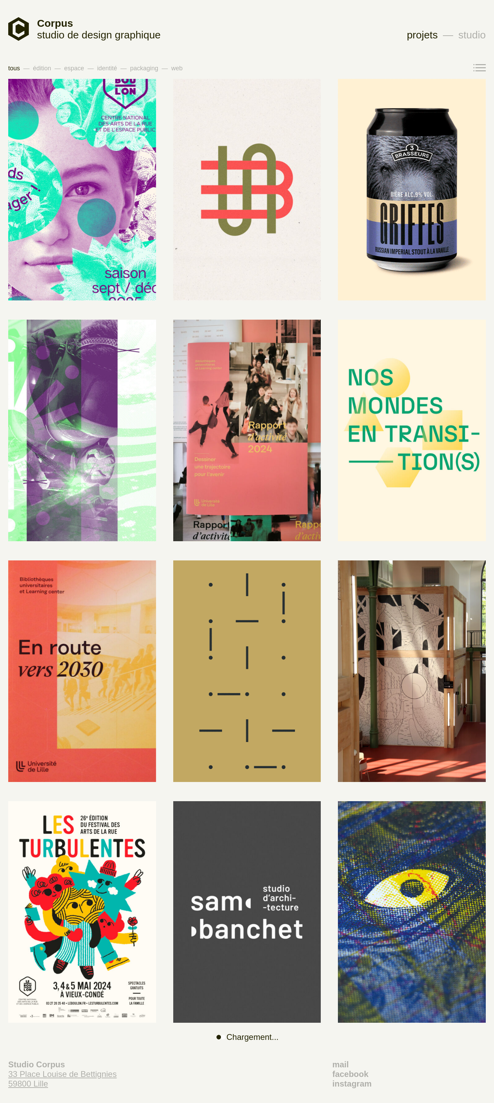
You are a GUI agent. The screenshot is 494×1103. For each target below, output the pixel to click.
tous (14, 68)
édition (42, 68)
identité (107, 68)
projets (422, 34)
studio (472, 34)
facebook (350, 1074)
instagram (352, 1083)
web (177, 68)
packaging (144, 68)
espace (74, 68)
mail (340, 1064)
